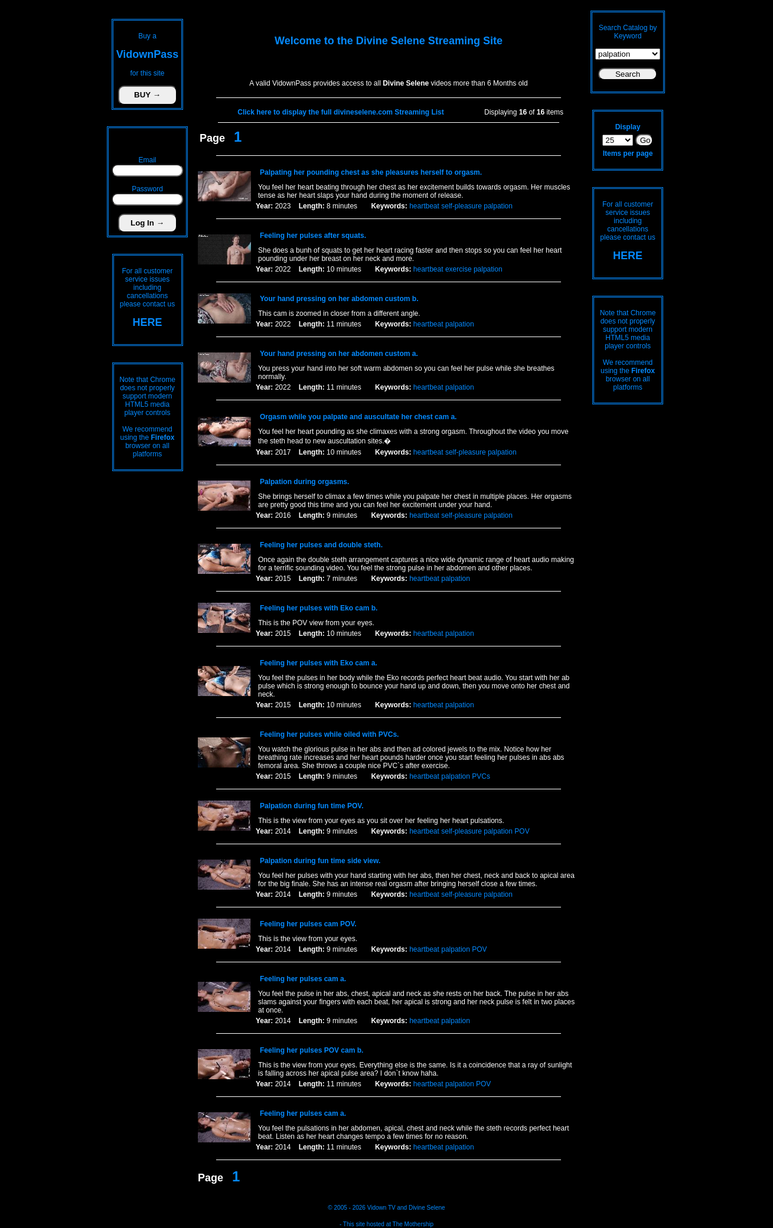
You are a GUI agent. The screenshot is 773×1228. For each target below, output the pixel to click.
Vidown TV (381, 1207)
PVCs (481, 776)
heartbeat (424, 206)
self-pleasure (461, 206)
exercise (458, 269)
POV (521, 831)
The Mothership (413, 1224)
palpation (498, 206)
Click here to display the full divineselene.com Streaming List (340, 112)
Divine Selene (427, 1207)
